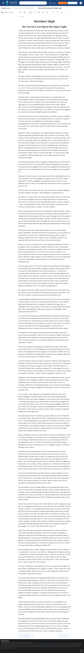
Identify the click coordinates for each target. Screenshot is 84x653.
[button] (25, 636)
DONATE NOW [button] (62, 3)
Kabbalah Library (6, 8)
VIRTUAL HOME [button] (72, 3)
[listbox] (24, 12)
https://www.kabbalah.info (44, 643)
